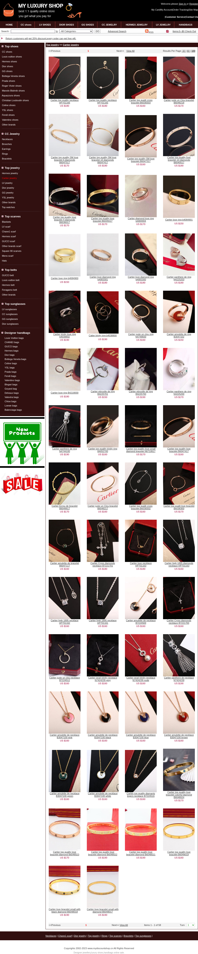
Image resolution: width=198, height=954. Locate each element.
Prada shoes (8, 81)
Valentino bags (12, 380)
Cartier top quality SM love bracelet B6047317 (141, 159)
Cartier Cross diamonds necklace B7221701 (102, 564)
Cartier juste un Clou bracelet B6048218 (179, 101)
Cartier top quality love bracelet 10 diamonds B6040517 (178, 160)
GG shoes (7, 71)
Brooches (7, 144)
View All (130, 51)
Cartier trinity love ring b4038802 (64, 335)
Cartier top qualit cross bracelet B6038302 (140, 507)
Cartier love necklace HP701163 (141, 564)
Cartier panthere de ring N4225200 (179, 392)
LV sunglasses (9, 309)
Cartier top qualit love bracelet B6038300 (178, 507)
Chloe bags (11, 401)
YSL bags (10, 367)
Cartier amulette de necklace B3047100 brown (179, 736)
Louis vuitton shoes (12, 56)
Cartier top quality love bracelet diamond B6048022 (102, 853)
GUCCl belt (8, 275)
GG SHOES (88, 24)
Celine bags (11, 363)
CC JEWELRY (109, 24)
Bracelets (7, 158)
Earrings (6, 149)
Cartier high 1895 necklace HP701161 (103, 621)
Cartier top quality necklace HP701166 (65, 101)
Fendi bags (10, 376)
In (57, 31)
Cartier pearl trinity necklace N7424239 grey (102, 678)
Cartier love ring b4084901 (179, 219)
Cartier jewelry (71, 45)
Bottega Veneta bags (15, 359)
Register (193, 4)
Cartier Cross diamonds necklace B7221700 (179, 621)
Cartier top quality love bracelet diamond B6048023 (64, 853)
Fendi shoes (8, 115)
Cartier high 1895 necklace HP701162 (65, 621)
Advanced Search (117, 31)
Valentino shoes (10, 120)
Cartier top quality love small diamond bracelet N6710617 (140, 449)
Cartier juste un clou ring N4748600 (140, 335)
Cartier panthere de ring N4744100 (64, 449)
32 (184, 51)
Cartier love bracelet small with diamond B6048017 (103, 910)
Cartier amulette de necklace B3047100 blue (141, 736)
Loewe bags (11, 405)
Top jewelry (52, 45)
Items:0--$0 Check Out (184, 31)
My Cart (155, 9)
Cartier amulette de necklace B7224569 (141, 621)
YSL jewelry (8, 197)
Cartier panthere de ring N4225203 (179, 278)
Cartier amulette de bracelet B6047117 (64, 564)
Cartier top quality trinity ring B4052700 (102, 449)
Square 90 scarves (11, 251)
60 (188, 51)
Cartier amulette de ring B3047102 (179, 335)
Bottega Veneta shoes (13, 76)
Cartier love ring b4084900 (64, 278)
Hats (4, 260)
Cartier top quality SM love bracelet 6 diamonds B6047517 (64, 160)
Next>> (120, 51)
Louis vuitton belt (10, 280)
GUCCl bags (11, 346)
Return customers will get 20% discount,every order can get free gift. (41, 38)
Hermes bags (11, 350)
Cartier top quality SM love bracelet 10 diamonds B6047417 (102, 160)
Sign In (183, 4)
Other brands (8, 124)
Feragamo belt (9, 290)
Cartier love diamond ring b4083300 (141, 278)
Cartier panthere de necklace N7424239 (179, 678)
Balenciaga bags (13, 410)
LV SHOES (45, 24)
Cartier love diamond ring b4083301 (103, 278)
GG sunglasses (10, 319)
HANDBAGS (185, 24)
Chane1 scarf (9, 231)
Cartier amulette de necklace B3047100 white (103, 794)
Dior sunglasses (10, 324)
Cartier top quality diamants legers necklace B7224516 (141, 794)
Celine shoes (8, 105)
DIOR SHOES (66, 24)
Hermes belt (8, 285)
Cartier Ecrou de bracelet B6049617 (65, 507)
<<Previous (54, 51)
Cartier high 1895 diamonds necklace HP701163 (179, 564)
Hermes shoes (9, 61)
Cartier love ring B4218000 (65, 392)
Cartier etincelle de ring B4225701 (103, 392)
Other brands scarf (11, 246)
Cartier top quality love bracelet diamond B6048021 (140, 853)
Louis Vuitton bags (14, 338)
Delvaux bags (12, 393)
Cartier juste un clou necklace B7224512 (64, 678)
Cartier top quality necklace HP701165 (103, 101)
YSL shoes (7, 110)
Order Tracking (180, 9)
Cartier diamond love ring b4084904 (141, 219)
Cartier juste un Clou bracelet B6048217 (103, 507)
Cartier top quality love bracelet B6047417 (178, 449)
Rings (5, 154)
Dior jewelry (8, 188)
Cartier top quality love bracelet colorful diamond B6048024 (179, 795)
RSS (149, 32)
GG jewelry (7, 192)
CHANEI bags (12, 342)
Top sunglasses (143, 936)
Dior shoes (7, 66)
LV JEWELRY (163, 24)
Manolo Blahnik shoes (13, 90)
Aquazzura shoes (11, 95)
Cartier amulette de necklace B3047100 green (64, 794)
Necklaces (7, 139)
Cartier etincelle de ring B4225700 (141, 392)
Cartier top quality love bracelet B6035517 (102, 219)
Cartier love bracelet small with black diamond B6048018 (64, 910)
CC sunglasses (10, 314)
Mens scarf (7, 256)
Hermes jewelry (10, 173)
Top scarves (115, 936)
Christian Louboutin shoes (15, 100)
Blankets (6, 222)
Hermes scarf (9, 236)
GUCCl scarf (8, 241)
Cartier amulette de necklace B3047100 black (103, 736)
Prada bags (11, 372)
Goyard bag (11, 388)
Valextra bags (12, 397)
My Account (166, 9)
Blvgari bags (11, 384)
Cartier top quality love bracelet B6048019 (178, 853)
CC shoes (26, 24)
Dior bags (10, 355)
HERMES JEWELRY (137, 24)
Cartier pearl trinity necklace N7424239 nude (140, 678)
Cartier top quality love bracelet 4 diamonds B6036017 (64, 220)
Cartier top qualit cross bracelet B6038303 (140, 101)
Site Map (193, 9)
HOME (9, 24)
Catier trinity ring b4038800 (103, 335)
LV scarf (6, 226)
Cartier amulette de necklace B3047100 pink (64, 736)
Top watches (8, 207)
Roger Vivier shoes (12, 85)
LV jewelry (7, 183)
